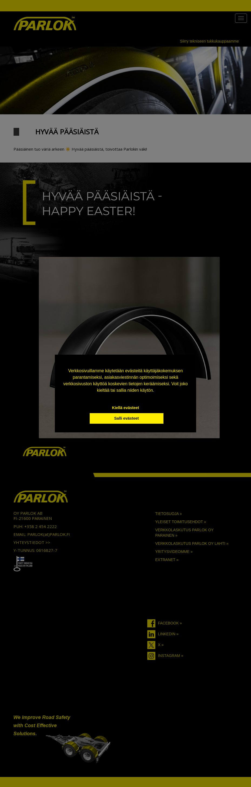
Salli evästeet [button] (126, 418)
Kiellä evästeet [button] (125, 408)
